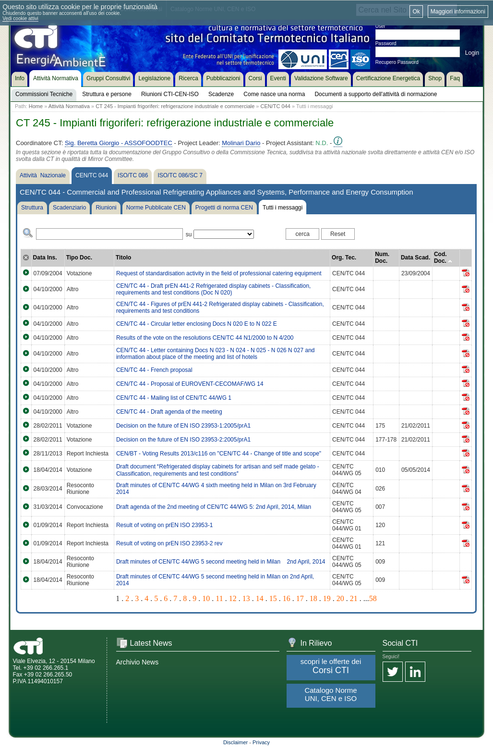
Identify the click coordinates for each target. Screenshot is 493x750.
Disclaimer (235, 742)
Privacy (261, 742)
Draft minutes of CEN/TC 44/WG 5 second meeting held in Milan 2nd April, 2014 (220, 561)
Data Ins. (45, 257)
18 (313, 598)
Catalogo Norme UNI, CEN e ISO (330, 694)
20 (340, 598)
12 (233, 598)
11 (219, 598)
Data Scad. (415, 257)
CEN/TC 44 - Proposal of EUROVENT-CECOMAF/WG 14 (190, 384)
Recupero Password (397, 62)
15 (273, 598)
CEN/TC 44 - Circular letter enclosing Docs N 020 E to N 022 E (196, 323)
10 (206, 598)
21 (354, 598)
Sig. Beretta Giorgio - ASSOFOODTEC (118, 143)
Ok (416, 11)
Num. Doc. (382, 257)
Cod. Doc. (443, 257)
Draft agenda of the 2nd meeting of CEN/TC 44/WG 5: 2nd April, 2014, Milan (213, 507)
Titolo (123, 257)
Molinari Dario (241, 143)
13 (246, 598)
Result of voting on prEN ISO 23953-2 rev (169, 543)
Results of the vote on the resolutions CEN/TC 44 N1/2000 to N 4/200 (205, 337)
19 (327, 598)
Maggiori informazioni (458, 11)
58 (373, 598)
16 (286, 598)
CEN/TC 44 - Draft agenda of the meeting (169, 411)
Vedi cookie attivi (20, 18)
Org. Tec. (344, 257)
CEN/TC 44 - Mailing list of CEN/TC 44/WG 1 (173, 397)
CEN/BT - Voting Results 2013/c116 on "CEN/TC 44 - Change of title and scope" (218, 453)
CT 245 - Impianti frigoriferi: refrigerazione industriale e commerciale (175, 106)
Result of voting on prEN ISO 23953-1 (164, 525)
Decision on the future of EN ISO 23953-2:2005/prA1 (183, 439)
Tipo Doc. (79, 257)
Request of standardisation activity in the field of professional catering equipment (219, 273)
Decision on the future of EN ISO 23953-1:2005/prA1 (183, 425)
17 (300, 598)
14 (260, 598)
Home (36, 106)
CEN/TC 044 (275, 106)
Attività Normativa (69, 106)
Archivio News (137, 662)
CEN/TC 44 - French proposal (154, 370)
